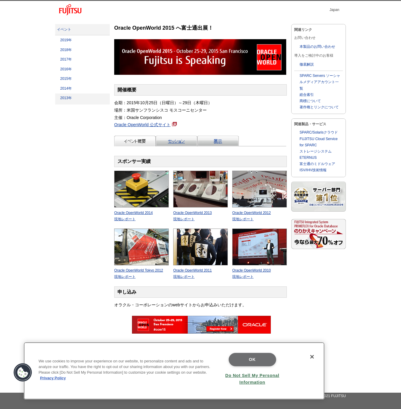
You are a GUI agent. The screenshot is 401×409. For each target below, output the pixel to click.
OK (252, 359)
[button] (22, 372)
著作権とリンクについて (319, 107)
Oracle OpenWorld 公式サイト (145, 124)
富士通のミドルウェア (317, 164)
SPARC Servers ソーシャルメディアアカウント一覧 (320, 82)
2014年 (66, 88)
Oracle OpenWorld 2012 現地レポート (259, 212)
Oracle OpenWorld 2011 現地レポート (200, 270)
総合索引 (307, 95)
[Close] (312, 356)
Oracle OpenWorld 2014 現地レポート (141, 212)
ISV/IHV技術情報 (313, 170)
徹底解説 (307, 64)
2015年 (66, 79)
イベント (64, 29)
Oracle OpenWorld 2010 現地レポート (259, 270)
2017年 (66, 59)
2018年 (66, 50)
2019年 (66, 40)
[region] (174, 371)
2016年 (66, 69)
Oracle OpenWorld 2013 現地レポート (200, 212)
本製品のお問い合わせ (317, 47)
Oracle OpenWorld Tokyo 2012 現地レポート (141, 270)
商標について (310, 101)
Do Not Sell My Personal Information (252, 379)
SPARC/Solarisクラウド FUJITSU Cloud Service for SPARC (319, 138)
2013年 (66, 98)
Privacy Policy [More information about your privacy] (53, 378)
